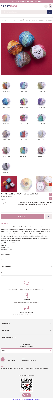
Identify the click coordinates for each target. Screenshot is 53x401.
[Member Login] (46, 6)
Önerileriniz (4, 273)
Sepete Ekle (22, 217)
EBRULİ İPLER (28, 205)
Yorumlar (3, 260)
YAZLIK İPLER (29, 203)
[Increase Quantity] (50, 209)
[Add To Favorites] (49, 26)
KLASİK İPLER (21, 203)
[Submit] (50, 350)
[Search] (26, 12)
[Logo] (9, 6)
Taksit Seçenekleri (6, 266)
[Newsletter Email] (26, 350)
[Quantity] (26, 209)
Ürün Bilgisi (4, 223)
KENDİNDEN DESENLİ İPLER (39, 205)
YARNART (46, 203)
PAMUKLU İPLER (38, 203)
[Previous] (2, 184)
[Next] (50, 184)
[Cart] (50, 6)
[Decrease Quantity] (2, 209)
